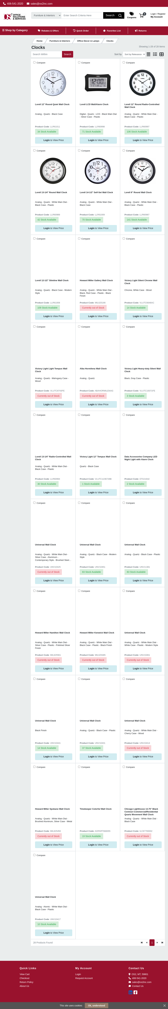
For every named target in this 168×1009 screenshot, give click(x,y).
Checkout (24, 978)
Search (67, 54)
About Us (24, 986)
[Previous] (146, 942)
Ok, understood (96, 1005)
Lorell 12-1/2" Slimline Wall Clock (52, 280)
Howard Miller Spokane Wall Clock (52, 809)
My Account (158, 15)
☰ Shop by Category (15, 30)
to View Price (53, 140)
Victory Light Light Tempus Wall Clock (51, 370)
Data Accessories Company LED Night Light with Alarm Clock (141, 458)
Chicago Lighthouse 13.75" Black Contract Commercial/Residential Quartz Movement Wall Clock (141, 812)
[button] (141, 15)
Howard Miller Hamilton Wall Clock (52, 632)
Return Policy (26, 982)
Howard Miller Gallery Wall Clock (96, 280)
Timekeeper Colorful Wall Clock (96, 809)
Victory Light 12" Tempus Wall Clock (98, 456)
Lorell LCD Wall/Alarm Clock (94, 104)
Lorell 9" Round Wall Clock (138, 192)
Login (78, 974)
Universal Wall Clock (45, 544)
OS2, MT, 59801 (138, 974)
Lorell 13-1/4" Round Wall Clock (51, 192)
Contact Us (136, 986)
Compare (40, 62)
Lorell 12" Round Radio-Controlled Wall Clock (142, 105)
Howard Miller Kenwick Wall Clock (97, 632)
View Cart (25, 974)
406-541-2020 (13, 3)
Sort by (118, 54)
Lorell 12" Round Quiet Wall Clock (52, 104)
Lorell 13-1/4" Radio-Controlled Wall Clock (53, 458)
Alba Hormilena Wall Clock (93, 368)
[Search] (82, 15)
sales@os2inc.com (39, 3)
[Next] (157, 942)
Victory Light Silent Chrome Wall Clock (141, 281)
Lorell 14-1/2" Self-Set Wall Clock (96, 192)
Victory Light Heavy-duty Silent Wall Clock (143, 370)
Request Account (84, 978)
